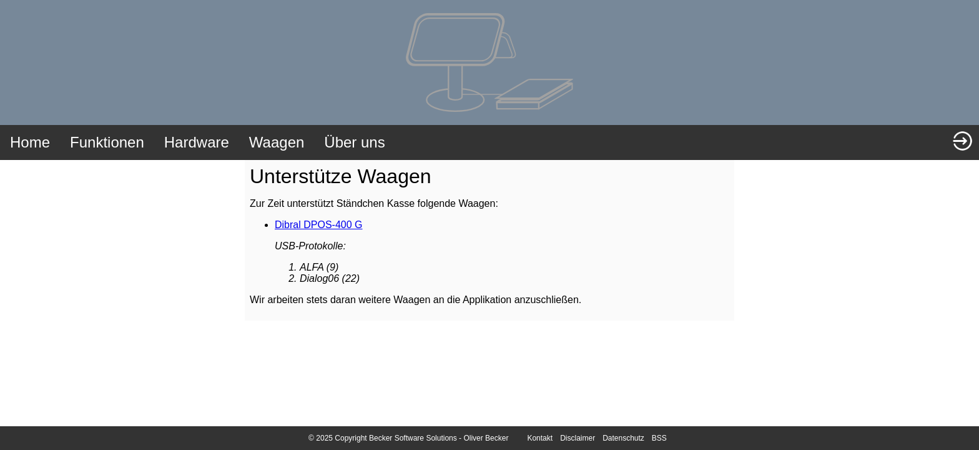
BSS (659, 438)
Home (30, 142)
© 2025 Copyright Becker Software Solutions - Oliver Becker (408, 438)
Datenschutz (623, 438)
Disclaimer (577, 438)
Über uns (354, 142)
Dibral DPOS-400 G (319, 224)
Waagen (277, 142)
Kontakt (540, 438)
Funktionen (107, 142)
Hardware (196, 142)
